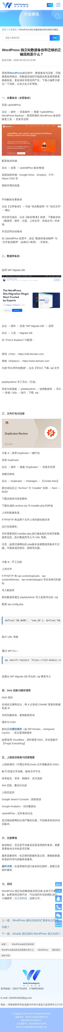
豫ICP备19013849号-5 (31, 1020)
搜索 (55, 38)
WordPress (43, 950)
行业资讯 (13, 29)
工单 (58, 890)
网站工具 (43, 1027)
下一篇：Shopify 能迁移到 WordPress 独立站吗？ (31, 933)
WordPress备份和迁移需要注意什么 (18, 950)
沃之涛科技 (20, 898)
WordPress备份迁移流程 (23, 944)
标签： (5, 944)
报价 (58, 884)
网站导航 (34, 1027)
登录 (50, 5)
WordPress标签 (23, 1027)
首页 (4, 29)
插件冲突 (6, 955)
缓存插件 (56, 950)
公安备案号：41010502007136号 (31, 1024)
